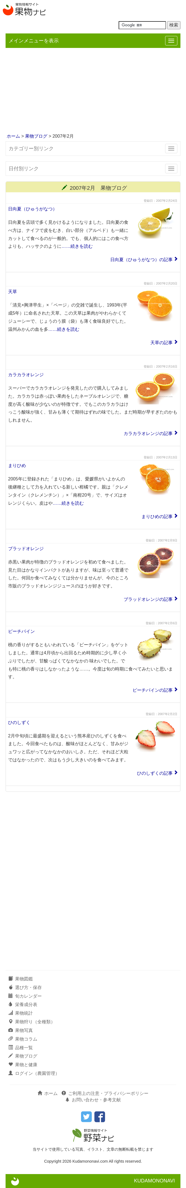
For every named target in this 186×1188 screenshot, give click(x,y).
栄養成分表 (22, 1004)
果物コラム (22, 1039)
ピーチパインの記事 (153, 690)
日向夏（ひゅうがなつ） (32, 208)
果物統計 (20, 1013)
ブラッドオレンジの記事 (148, 599)
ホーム (13, 136)
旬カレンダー (25, 996)
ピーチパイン (21, 631)
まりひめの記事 (157, 516)
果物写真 (20, 1030)
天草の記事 (161, 342)
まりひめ (17, 465)
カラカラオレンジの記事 (148, 433)
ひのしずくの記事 (155, 773)
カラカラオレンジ (26, 374)
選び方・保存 (25, 987)
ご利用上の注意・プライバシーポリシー (105, 1093)
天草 (12, 291)
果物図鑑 (20, 978)
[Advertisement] (93, 91)
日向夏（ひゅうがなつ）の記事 (141, 259)
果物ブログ (36, 136)
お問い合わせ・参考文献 (93, 1099)
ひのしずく (19, 722)
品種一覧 (20, 1047)
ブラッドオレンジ (26, 548)
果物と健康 (22, 1064)
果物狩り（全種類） (31, 1021)
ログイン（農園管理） (34, 1073)
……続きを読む (77, 246)
